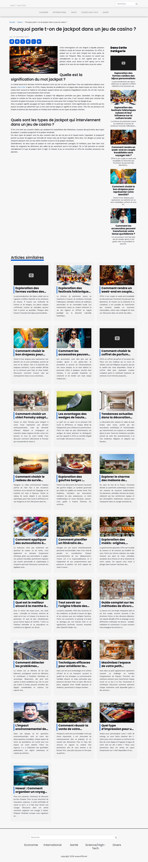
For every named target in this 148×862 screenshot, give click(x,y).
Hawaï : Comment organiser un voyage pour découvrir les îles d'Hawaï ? (31, 793)
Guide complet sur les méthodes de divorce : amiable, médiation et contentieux (117, 607)
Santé (74, 12)
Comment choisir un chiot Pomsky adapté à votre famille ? (31, 417)
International (59, 12)
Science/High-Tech (89, 12)
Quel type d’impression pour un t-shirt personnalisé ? (117, 728)
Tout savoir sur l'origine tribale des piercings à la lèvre (72, 605)
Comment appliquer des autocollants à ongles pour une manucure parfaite (30, 545)
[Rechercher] (127, 4)
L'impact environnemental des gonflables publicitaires (31, 730)
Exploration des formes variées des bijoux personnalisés (123, 76)
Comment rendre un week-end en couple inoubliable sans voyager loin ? (123, 151)
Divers (106, 12)
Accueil (12, 22)
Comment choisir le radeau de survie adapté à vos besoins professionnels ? (31, 482)
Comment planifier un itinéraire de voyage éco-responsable (72, 545)
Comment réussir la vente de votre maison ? (73, 728)
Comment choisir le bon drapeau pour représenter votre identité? (123, 190)
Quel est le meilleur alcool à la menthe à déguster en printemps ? (30, 607)
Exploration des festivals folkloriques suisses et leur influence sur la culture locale (123, 113)
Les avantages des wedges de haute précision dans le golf (74, 417)
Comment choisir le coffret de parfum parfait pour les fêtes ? (117, 356)
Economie (43, 12)
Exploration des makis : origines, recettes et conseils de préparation (115, 545)
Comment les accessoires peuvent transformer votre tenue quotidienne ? (123, 229)
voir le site (21, 87)
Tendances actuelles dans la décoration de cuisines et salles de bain (117, 419)
